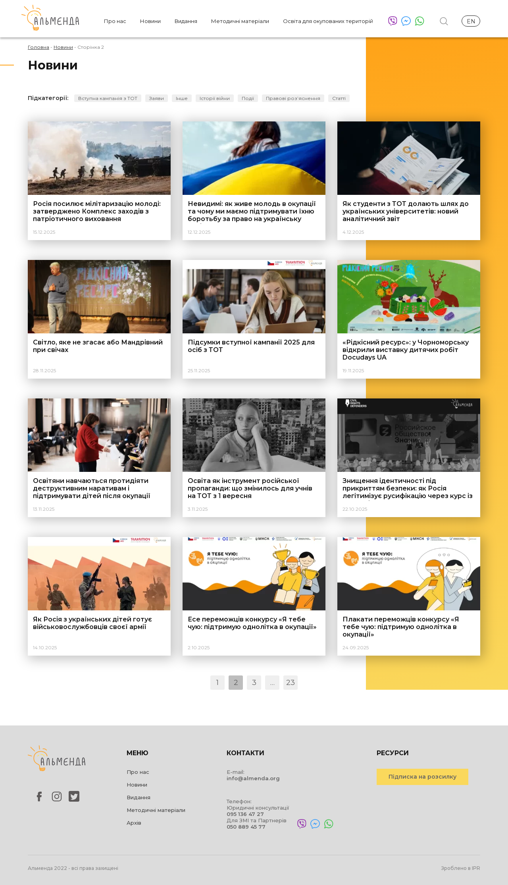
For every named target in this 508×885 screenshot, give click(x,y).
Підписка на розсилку (422, 776)
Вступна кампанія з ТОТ (107, 98)
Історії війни (215, 98)
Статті (339, 98)
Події (248, 98)
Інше (182, 98)
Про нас (115, 21)
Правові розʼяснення (293, 98)
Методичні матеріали (240, 21)
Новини (150, 21)
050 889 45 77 (246, 826)
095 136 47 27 (245, 814)
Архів (134, 823)
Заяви (156, 98)
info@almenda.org (253, 778)
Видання (186, 21)
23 (290, 682)
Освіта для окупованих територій (328, 21)
